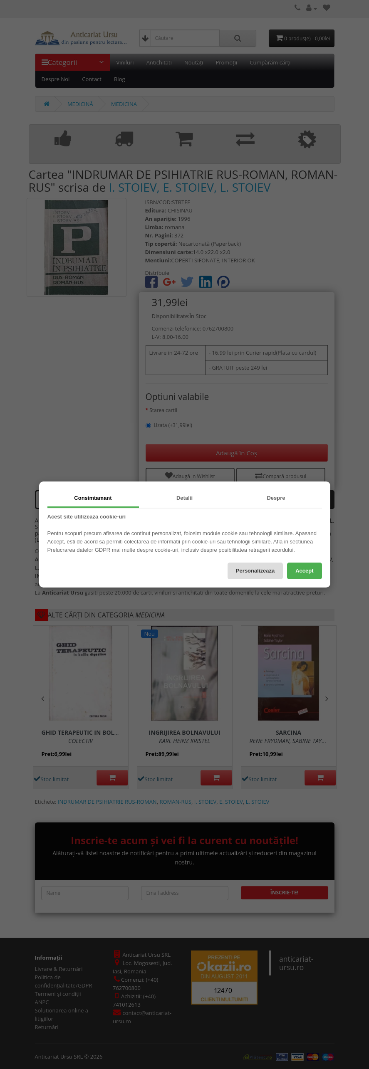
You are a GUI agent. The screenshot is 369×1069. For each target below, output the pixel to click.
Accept (304, 571)
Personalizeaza (255, 571)
